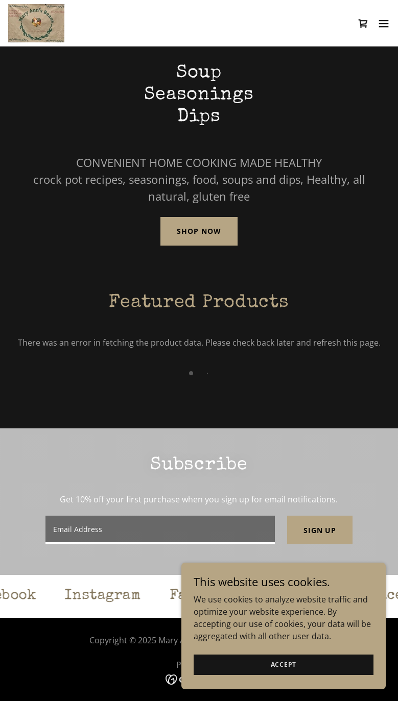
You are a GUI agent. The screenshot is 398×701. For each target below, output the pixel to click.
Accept (284, 678)
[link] (36, 23)
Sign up (319, 530)
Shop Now (199, 231)
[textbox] (160, 530)
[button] (383, 23)
